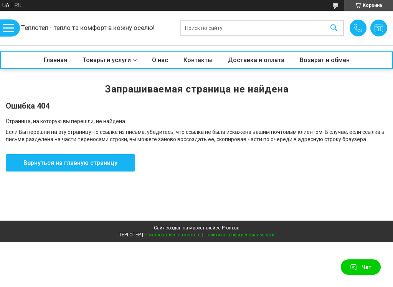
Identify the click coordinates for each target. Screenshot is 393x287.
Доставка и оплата (256, 60)
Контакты (198, 60)
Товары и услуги (107, 60)
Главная (55, 60)
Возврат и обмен (325, 60)
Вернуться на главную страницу (70, 163)
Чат (361, 267)
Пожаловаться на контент (172, 235)
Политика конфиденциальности (239, 235)
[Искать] (334, 28)
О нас (160, 60)
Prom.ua (230, 228)
